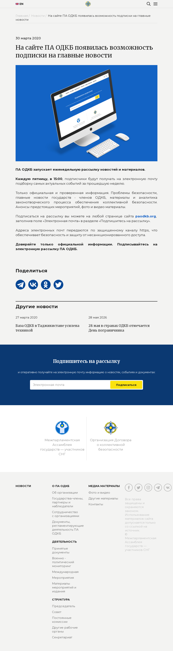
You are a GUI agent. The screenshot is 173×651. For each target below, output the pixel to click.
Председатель (63, 606)
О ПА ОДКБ (60, 486)
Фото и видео (99, 492)
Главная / (23, 16)
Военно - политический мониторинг (63, 562)
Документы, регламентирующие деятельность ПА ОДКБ (68, 527)
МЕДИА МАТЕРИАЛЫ (104, 486)
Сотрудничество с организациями (65, 514)
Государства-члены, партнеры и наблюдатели (67, 502)
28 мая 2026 (97, 317)
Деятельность (64, 541)
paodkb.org (145, 216)
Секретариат (62, 637)
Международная (65, 572)
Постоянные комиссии (61, 620)
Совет (56, 612)
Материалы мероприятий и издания (64, 587)
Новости (23, 486)
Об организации (65, 492)
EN (19, 4)
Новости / (39, 16)
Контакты (95, 504)
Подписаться (126, 384)
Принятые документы (60, 550)
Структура (61, 599)
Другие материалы (103, 498)
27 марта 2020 (26, 317)
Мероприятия (63, 578)
